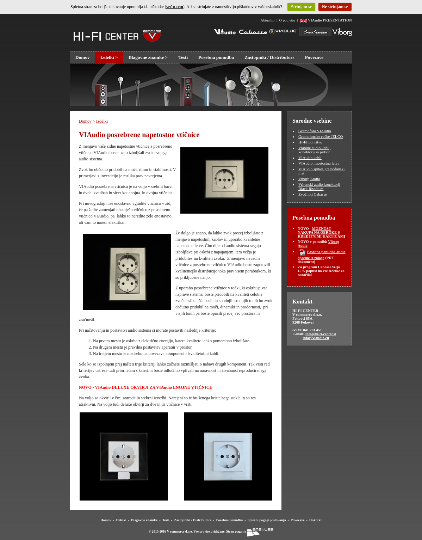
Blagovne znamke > (148, 57)
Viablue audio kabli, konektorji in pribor (314, 150)
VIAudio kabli (310, 157)
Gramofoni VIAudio (314, 131)
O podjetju (287, 20)
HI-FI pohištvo (310, 142)
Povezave (314, 57)
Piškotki (315, 520)
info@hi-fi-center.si (320, 334)
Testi (183, 57)
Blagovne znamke (144, 520)
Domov (82, 57)
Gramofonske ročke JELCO (320, 136)
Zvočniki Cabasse (312, 194)
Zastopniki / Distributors (269, 57)
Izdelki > (109, 57)
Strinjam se (301, 6)
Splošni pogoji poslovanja (267, 520)
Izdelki (102, 121)
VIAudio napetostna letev (318, 163)
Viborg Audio (309, 179)
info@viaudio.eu (316, 338)
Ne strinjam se (335, 6)
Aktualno (267, 20)
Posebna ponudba (216, 57)
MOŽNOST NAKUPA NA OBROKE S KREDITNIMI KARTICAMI (321, 232)
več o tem (174, 6)
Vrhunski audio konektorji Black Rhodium (319, 186)
